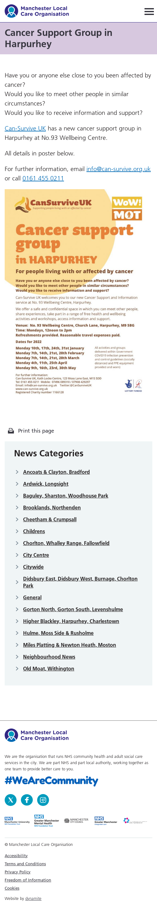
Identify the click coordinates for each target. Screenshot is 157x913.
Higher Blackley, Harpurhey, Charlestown (71, 621)
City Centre (36, 555)
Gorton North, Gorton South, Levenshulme (73, 609)
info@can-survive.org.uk (118, 169)
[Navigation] (149, 11)
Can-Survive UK (25, 128)
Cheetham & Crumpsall (49, 519)
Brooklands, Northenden (52, 507)
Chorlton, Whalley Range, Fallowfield (66, 543)
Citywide (33, 567)
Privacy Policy (18, 871)
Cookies (12, 888)
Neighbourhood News (49, 657)
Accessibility (16, 855)
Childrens (34, 531)
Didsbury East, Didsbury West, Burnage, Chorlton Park (80, 582)
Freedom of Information (28, 879)
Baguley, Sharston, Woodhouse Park (65, 496)
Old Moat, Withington (48, 668)
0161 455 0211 (43, 178)
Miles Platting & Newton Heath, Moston (69, 645)
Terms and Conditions (25, 863)
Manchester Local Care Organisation (40, 12)
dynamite (33, 898)
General (32, 597)
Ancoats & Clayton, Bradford (56, 472)
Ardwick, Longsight (45, 484)
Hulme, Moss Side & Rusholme (58, 633)
